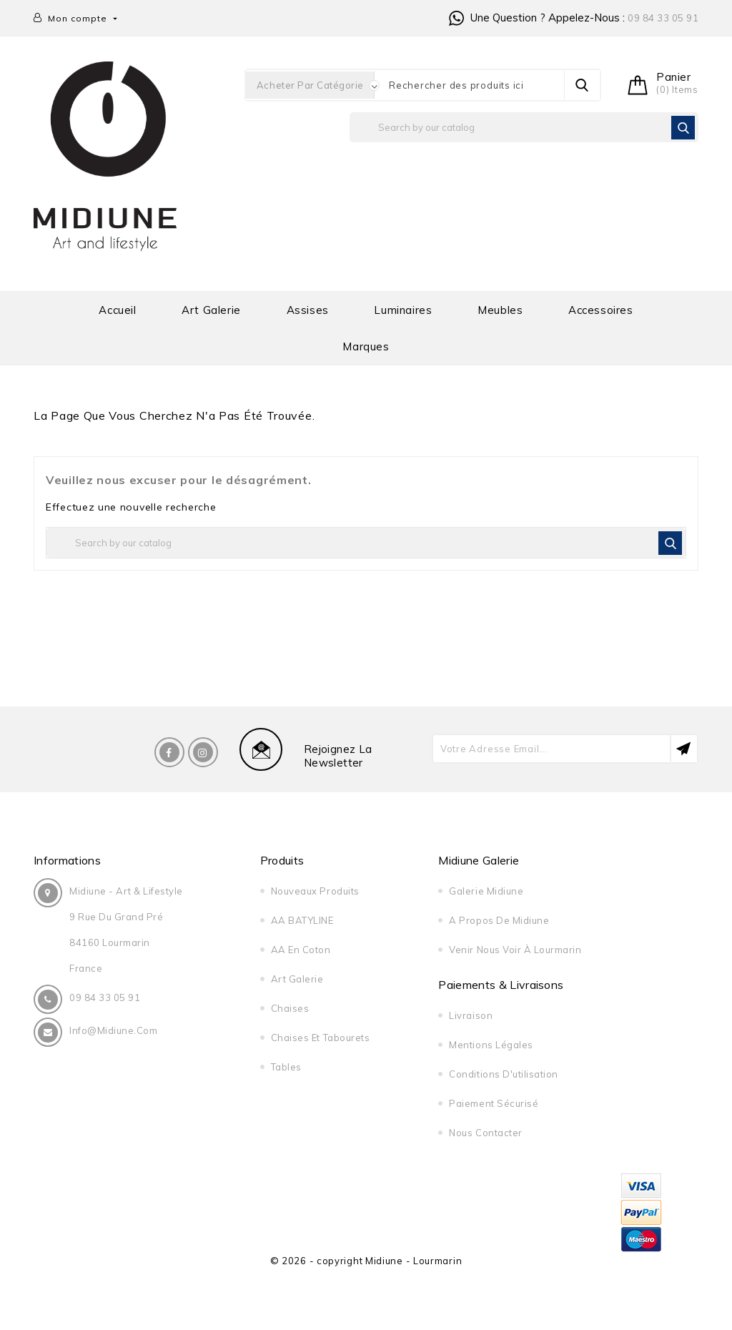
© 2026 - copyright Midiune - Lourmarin (366, 1260)
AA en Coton (301, 949)
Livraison (471, 1015)
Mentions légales (491, 1044)
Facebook (169, 752)
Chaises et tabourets (320, 1037)
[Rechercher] (524, 127)
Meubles (500, 310)
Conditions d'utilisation (503, 1074)
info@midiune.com (113, 1030)
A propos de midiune (499, 920)
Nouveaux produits (315, 891)
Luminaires (403, 310)
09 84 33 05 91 (663, 18)
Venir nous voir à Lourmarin (515, 949)
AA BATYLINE (302, 920)
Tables (286, 1067)
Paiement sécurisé (493, 1103)
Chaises (290, 1008)
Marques (365, 346)
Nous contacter (485, 1132)
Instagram (203, 752)
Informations (67, 860)
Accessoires (600, 310)
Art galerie (211, 310)
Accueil (117, 310)
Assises (308, 310)
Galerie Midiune (486, 891)
